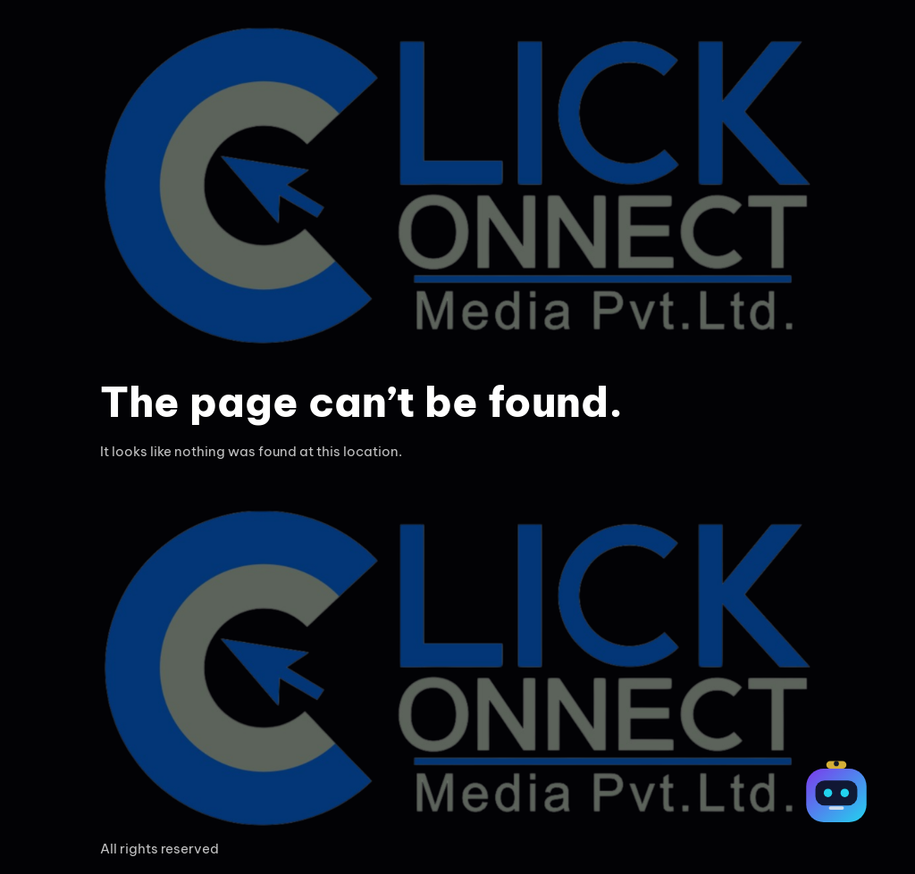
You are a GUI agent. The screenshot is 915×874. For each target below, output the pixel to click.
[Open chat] (836, 795)
